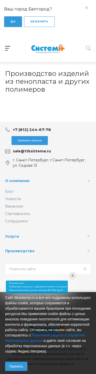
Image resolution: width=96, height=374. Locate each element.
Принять (16, 366)
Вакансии (14, 206)
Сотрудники (16, 221)
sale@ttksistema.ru (32, 151)
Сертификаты (17, 213)
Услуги (12, 236)
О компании (17, 180)
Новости (13, 199)
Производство (20, 251)
